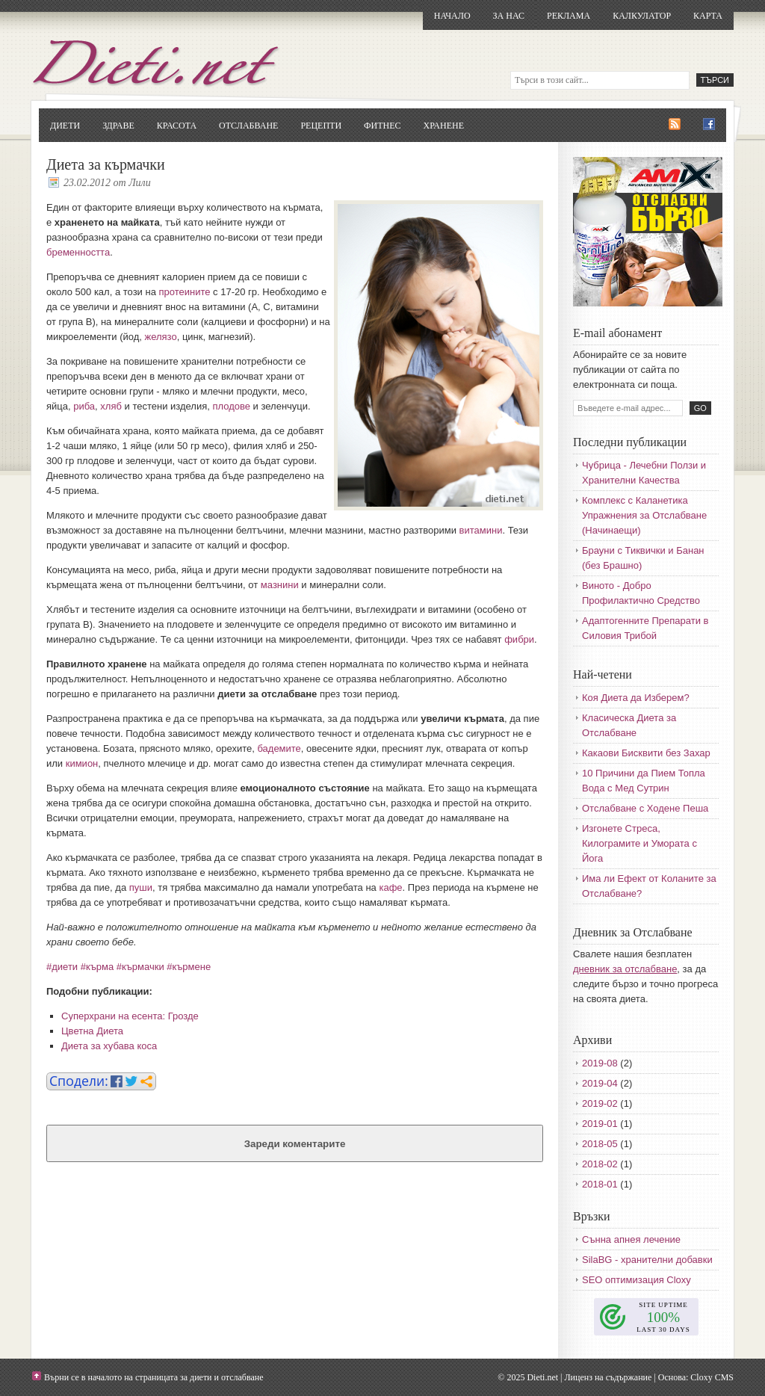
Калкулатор (642, 15)
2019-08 (600, 1063)
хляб (111, 406)
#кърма (97, 966)
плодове (231, 406)
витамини (481, 530)
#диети (62, 966)
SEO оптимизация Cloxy (636, 1279)
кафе (390, 887)
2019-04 (600, 1083)
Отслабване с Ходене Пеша (645, 808)
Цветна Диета (92, 1031)
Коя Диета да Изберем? (636, 697)
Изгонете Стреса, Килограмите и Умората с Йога (639, 843)
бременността (78, 252)
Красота (176, 125)
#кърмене (189, 966)
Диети (65, 125)
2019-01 (600, 1123)
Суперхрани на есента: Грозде (130, 1016)
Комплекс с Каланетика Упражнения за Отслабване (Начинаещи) (644, 515)
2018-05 (600, 1143)
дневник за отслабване (625, 969)
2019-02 (600, 1103)
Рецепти (320, 125)
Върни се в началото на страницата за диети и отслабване (154, 1377)
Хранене (444, 125)
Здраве (118, 125)
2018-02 (600, 1164)
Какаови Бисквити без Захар (646, 753)
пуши (140, 887)
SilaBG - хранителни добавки (647, 1259)
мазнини (280, 584)
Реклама (568, 15)
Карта (707, 15)
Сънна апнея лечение (631, 1239)
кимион (82, 763)
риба (84, 406)
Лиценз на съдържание (607, 1377)
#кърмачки (140, 966)
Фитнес (382, 125)
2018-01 (600, 1184)
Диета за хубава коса (109, 1045)
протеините (184, 291)
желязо (160, 336)
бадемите (278, 748)
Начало (452, 15)
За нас (508, 15)
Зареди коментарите (295, 1143)
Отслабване (248, 125)
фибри (519, 639)
